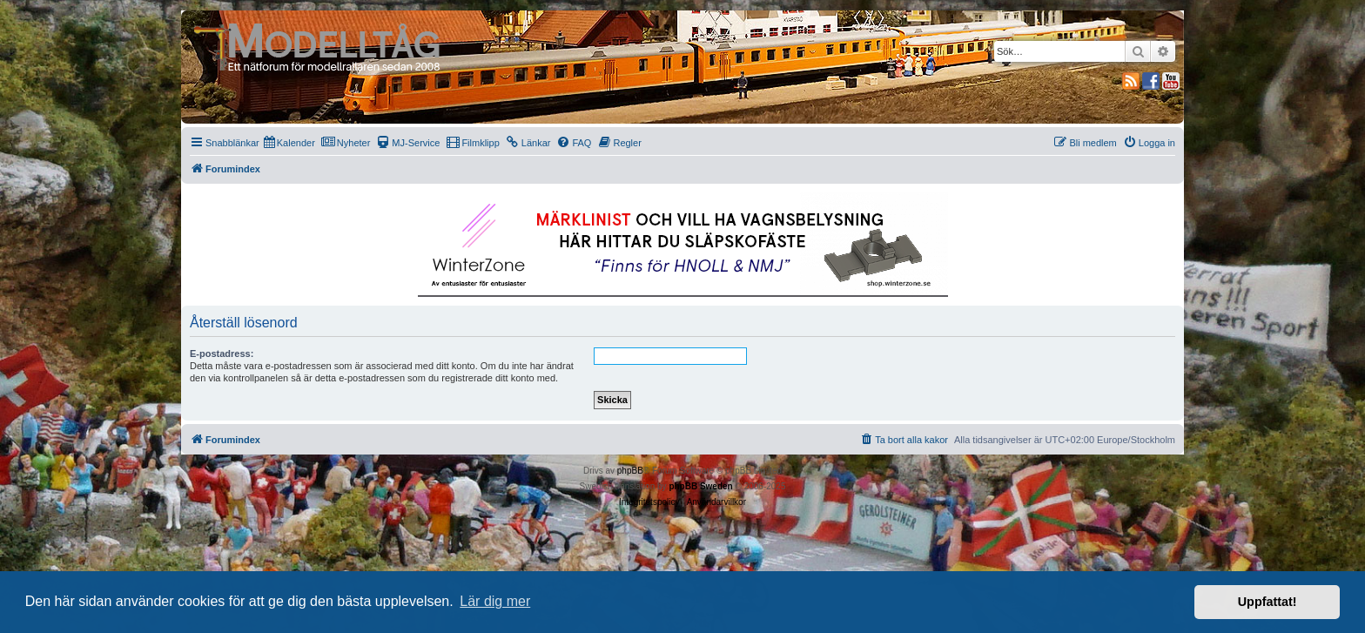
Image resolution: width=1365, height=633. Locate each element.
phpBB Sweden (700, 486)
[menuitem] (289, 142)
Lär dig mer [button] (495, 601)
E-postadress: (221, 353)
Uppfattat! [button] (1267, 602)
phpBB (630, 470)
